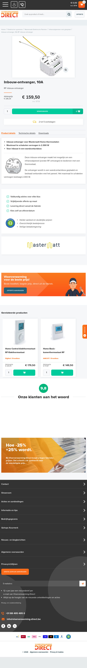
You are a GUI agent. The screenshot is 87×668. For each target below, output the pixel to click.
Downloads (44, 133)
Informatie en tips (9, 510)
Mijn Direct (14, 4)
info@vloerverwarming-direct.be (24, 619)
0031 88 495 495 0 (22, 4)
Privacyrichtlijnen (9, 564)
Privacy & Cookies (56, 652)
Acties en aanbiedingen (12, 501)
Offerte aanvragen (80, 15)
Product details (8, 133)
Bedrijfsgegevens (9, 519)
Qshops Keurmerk (9, 527)
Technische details (27, 133)
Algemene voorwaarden (12, 552)
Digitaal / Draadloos (12, 358)
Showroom (6, 493)
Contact (5, 484)
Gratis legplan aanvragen (15, 572)
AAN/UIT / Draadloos (50, 358)
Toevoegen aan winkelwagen (24, 373)
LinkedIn (9, 626)
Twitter (15, 626)
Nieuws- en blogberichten (13, 540)
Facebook (3, 626)
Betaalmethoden (40, 637)
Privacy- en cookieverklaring (11, 603)
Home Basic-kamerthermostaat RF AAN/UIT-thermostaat (53, 352)
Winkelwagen (81, 4)
